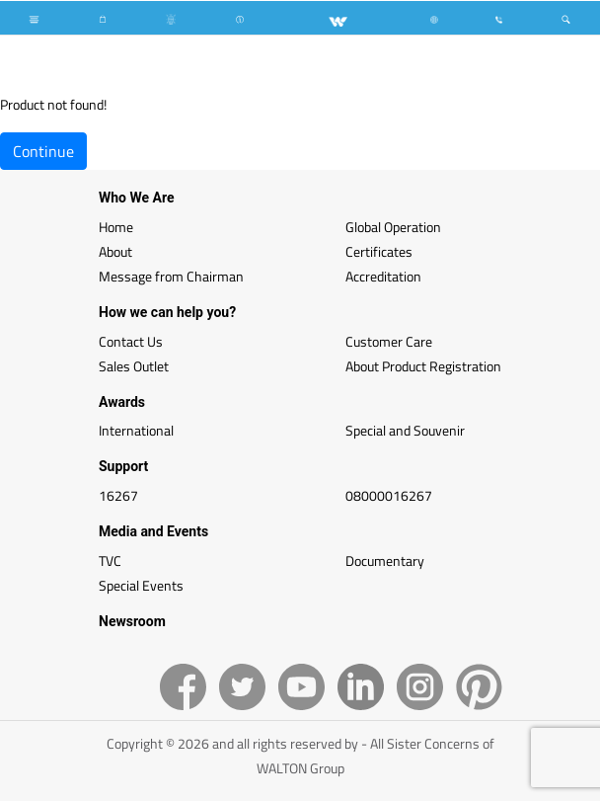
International (136, 430)
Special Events (141, 585)
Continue (43, 151)
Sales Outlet (134, 366)
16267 (118, 495)
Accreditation (383, 276)
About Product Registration (423, 366)
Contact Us (131, 341)
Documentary (384, 560)
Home (116, 226)
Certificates (378, 251)
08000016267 (388, 495)
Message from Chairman (171, 276)
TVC (110, 560)
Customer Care (388, 341)
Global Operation (393, 226)
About (115, 251)
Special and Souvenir (405, 430)
